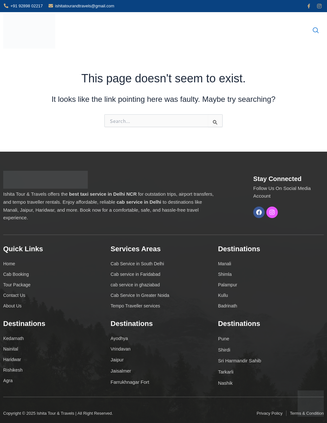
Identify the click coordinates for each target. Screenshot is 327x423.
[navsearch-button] (315, 31)
